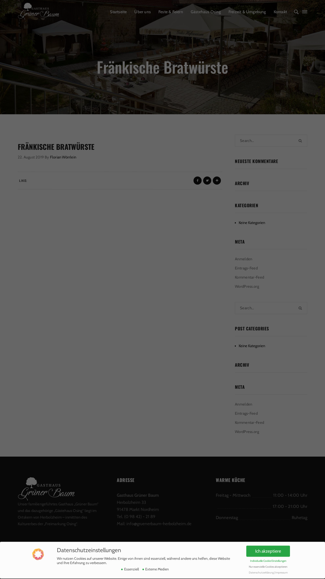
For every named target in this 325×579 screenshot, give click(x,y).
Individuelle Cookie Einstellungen (268, 558)
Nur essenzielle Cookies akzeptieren (268, 564)
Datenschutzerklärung (261, 570)
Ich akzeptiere (268, 549)
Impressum (281, 570)
